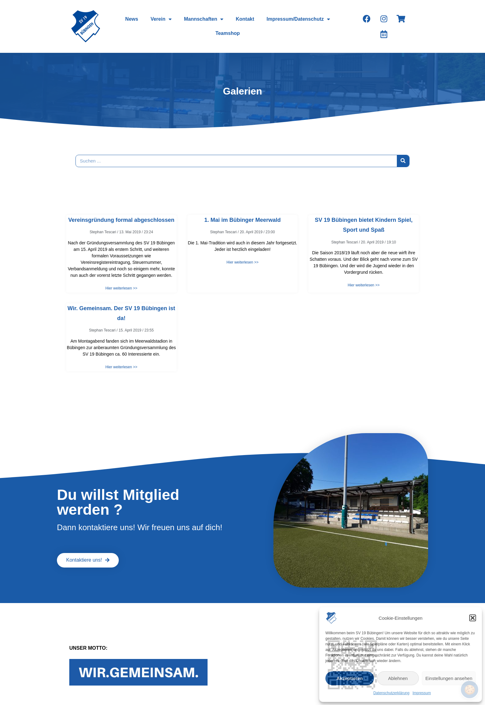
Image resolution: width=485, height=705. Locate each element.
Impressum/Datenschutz (298, 19)
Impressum (422, 693)
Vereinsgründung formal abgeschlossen (121, 220)
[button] (473, 618)
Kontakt (245, 19)
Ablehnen (398, 678)
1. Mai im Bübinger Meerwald (242, 220)
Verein (161, 19)
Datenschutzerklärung (391, 693)
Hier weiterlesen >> (121, 288)
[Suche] (403, 161)
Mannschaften (204, 19)
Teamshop (227, 33)
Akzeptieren (350, 678)
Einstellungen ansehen (448, 678)
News (131, 19)
